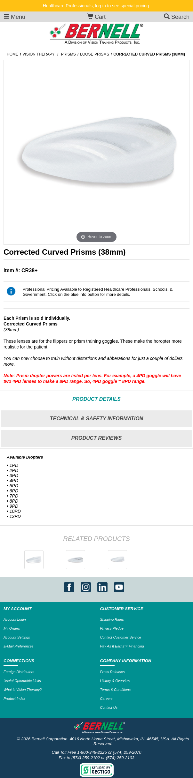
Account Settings (17, 637)
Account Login (15, 619)
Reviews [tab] (96, 438)
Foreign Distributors (19, 672)
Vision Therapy (38, 54)
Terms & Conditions (115, 690)
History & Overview (115, 681)
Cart (96, 16)
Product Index (14, 698)
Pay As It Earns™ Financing (122, 646)
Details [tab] (96, 399)
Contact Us (108, 707)
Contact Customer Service (120, 637)
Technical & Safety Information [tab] (96, 418)
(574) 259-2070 (127, 752)
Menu (14, 16)
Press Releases (112, 672)
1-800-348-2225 (92, 752)
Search (176, 16)
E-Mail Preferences (19, 646)
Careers (106, 698)
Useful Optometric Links (22, 681)
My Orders (12, 628)
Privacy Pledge (112, 628)
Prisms (68, 54)
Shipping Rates (112, 619)
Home (12, 54)
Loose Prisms (94, 54)
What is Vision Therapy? (23, 690)
